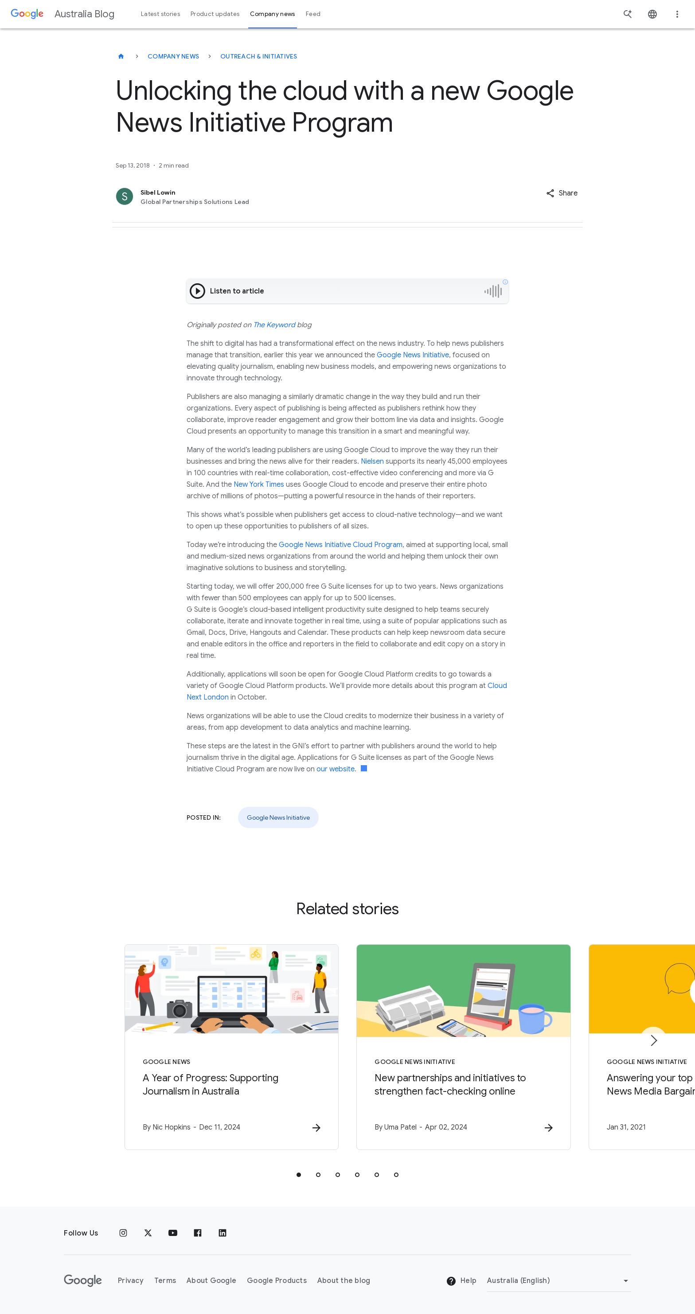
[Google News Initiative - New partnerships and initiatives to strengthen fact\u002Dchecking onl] (463, 1047)
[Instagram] (123, 1233)
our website (335, 769)
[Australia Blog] (121, 56)
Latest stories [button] (160, 14)
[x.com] (148, 1233)
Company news (173, 56)
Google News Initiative (413, 355)
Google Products (277, 1280)
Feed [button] (313, 14)
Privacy (131, 1280)
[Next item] (653, 1040)
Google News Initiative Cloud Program (340, 544)
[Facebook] (197, 1233)
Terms (165, 1280)
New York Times (259, 484)
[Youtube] (173, 1233)
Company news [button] (272, 14)
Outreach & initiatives (258, 56)
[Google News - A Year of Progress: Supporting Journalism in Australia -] (231, 1047)
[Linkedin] (222, 1233)
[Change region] (559, 1280)
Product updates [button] (215, 14)
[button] (561, 193)
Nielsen (372, 461)
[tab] (298, 1175)
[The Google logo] (83, 1280)
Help (461, 1281)
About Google (211, 1280)
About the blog (344, 1280)
